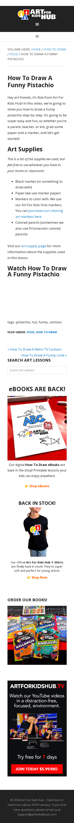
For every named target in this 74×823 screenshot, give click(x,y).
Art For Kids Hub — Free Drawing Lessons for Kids (37, 14)
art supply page (33, 246)
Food (30, 332)
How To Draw (46, 332)
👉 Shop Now (37, 577)
